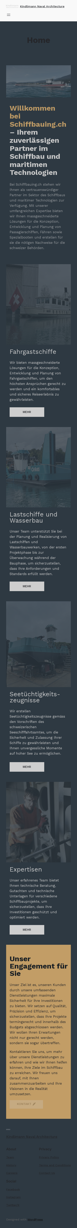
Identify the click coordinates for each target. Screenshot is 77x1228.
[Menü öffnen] (8, 14)
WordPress (35, 1219)
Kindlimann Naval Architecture (42, 6)
